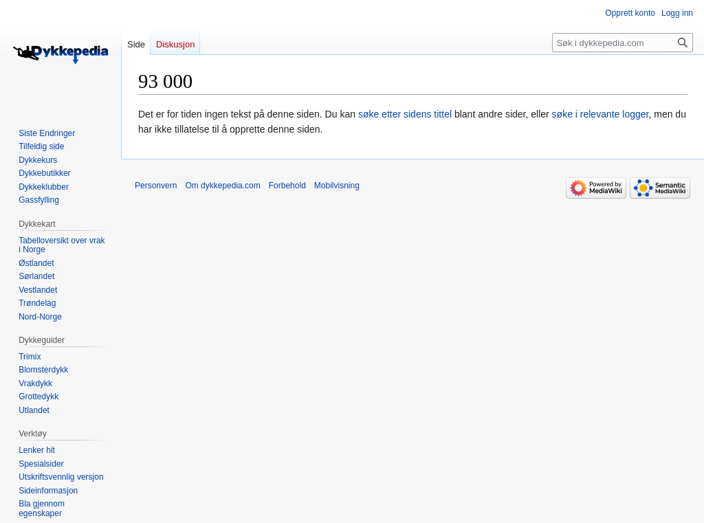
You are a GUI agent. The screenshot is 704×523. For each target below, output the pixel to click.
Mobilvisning (337, 185)
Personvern (156, 185)
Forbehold (287, 185)
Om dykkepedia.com (222, 185)
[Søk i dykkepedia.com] (622, 42)
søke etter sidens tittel (405, 114)
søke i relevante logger (600, 114)
